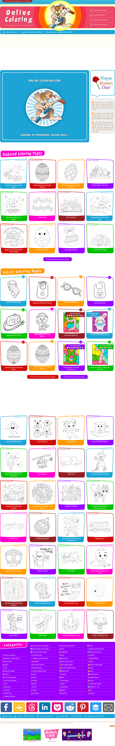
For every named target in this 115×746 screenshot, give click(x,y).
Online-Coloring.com (11, 32)
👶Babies (90, 671)
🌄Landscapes (63, 652)
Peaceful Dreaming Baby (13, 302)
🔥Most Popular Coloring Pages (39, 646)
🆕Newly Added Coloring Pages (39, 649)
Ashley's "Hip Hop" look (99, 635)
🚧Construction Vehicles (95, 684)
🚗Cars (4, 684)
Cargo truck (71, 474)
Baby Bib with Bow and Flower (42, 303)
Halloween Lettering (71, 506)
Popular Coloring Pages (100, 10)
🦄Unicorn (91, 680)
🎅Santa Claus (63, 658)
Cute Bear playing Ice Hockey (100, 474)
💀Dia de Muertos (93, 674)
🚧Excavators (6, 687)
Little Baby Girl (71, 441)
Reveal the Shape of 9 (71, 335)
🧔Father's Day (6, 693)
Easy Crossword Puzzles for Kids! (77, 741)
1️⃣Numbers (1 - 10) (93, 687)
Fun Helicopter (42, 474)
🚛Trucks (33, 684)
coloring (64, 721)
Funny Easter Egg (42, 249)
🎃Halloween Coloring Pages (10, 658)
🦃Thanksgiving (64, 680)
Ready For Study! (42, 571)
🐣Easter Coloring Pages (95, 665)
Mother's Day (52, 741)
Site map (20, 716)
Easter (34, 741)
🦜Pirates (33, 690)
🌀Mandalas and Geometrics (95, 649)
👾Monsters (62, 674)
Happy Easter (42, 217)
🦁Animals (34, 680)
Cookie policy (78, 716)
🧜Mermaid (91, 693)
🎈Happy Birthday (93, 658)
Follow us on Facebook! (46, 716)
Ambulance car (100, 538)
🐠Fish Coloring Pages (66, 665)
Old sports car (13, 538)
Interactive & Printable (27, 32)
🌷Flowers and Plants (8, 655)
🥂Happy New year (93, 677)
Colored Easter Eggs (100, 249)
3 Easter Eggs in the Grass (100, 185)
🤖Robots (34, 677)
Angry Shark (71, 571)
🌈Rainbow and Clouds (94, 652)
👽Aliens (33, 674)
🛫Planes (33, 687)
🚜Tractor (62, 684)
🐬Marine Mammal (36, 668)
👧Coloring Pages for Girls (38, 671)
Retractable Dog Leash (14, 335)
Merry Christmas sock (71, 603)
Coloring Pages (38, 32)
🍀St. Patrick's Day (36, 655)
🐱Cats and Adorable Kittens (67, 668)
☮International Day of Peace (67, 646)
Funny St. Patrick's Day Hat (100, 441)
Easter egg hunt (71, 217)
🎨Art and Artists (7, 661)
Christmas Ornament (42, 538)
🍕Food (61, 655)
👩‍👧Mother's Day (64, 671)
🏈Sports (90, 661)
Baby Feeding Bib (99, 303)
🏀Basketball (34, 661)
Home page (8, 716)
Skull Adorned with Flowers (13, 571)
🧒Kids (90, 690)
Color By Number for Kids (100, 20)
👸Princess (5, 674)
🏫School (5, 665)
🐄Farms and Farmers (37, 665)
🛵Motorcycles (63, 687)
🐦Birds (4, 668)
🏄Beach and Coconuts (66, 661)
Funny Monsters (42, 441)
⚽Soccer (90, 646)
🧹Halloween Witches (8, 696)
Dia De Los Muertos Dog (42, 603)
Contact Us (31, 716)
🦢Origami (62, 690)
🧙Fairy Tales (35, 693)
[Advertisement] (57, 52)
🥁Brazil (61, 677)
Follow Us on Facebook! (100, 24)
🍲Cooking (91, 655)
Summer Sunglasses (71, 302)
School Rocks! (13, 635)
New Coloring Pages (99, 15)
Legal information (64, 716)
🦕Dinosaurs (6, 690)
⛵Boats (61, 649)
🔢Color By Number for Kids (38, 652)
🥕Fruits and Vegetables (9, 680)
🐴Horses (91, 668)
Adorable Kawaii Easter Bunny (100, 334)
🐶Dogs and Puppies (8, 671)
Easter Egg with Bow (71, 249)
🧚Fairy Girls (63, 693)
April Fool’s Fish (100, 603)
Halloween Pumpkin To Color (71, 635)
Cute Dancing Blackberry (13, 441)
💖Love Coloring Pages (9, 677)
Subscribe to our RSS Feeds (95, 716)
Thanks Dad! (42, 635)
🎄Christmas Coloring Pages (39, 658)
